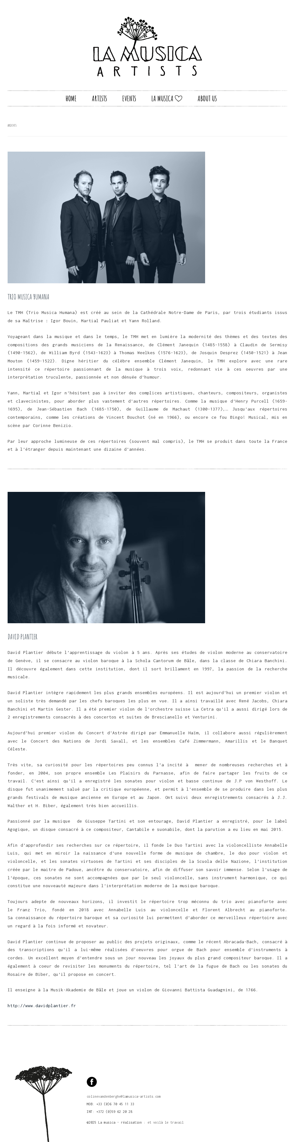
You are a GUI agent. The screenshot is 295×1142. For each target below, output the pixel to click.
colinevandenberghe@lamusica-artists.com (124, 1096)
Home (71, 98)
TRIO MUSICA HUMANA (28, 296)
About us (207, 98)
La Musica (166, 98)
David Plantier (22, 636)
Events (129, 98)
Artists (99, 98)
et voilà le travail (166, 1122)
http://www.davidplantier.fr (42, 1005)
